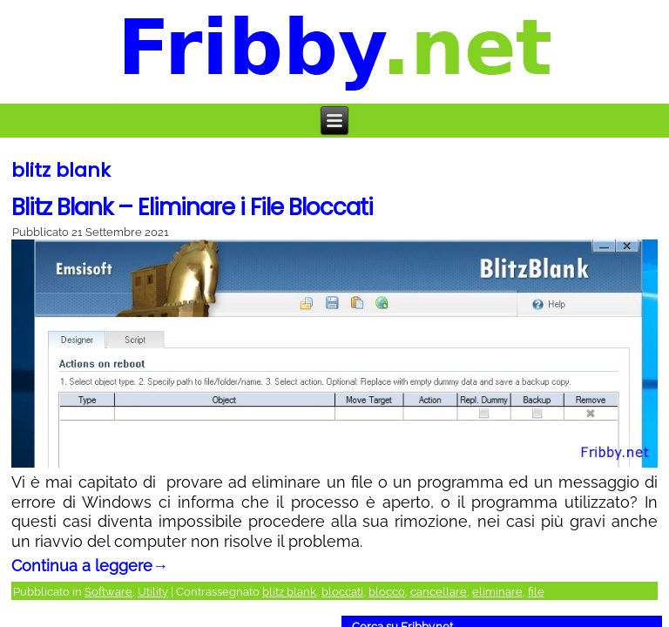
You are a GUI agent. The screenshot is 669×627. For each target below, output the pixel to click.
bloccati (342, 591)
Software (108, 591)
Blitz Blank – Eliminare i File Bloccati (192, 207)
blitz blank (289, 591)
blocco (386, 591)
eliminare (497, 591)
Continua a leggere (89, 565)
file (536, 591)
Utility (153, 591)
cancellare (438, 591)
